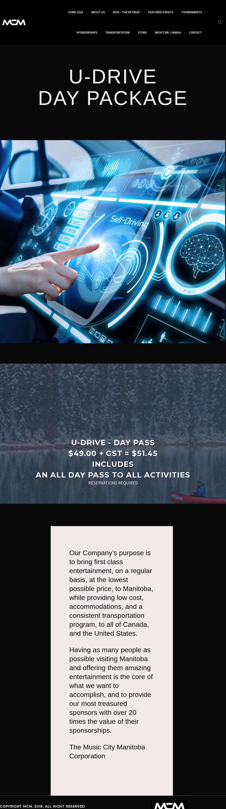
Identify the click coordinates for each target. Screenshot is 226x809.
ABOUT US (98, 12)
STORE (142, 32)
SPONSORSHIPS (86, 32)
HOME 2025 (75, 12)
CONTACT (195, 32)
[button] (220, 22)
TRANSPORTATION (117, 32)
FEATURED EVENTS (160, 12)
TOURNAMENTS (191, 12)
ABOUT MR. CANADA (168, 32)
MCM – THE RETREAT (126, 12)
